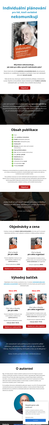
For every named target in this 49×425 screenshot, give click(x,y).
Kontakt (36, 1)
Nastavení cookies (29, 417)
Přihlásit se (43, 1)
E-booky (25, 1)
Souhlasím (35, 420)
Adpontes (5, 2)
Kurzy (20, 1)
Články (30, 1)
